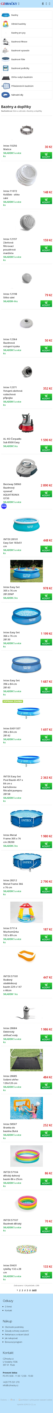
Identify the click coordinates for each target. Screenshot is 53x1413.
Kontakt (8, 1310)
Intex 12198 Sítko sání (10, 295)
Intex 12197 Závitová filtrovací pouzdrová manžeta (10, 246)
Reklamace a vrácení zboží (17, 1334)
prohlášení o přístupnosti (30, 1400)
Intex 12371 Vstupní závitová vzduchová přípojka (12, 392)
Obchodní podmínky (14, 1327)
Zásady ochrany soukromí (17, 1331)
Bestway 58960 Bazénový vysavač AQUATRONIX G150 (12, 491)
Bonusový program (13, 1342)
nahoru (4, 1400)
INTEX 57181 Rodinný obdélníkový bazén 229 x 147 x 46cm (12, 983)
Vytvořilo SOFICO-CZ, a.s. (26, 1404)
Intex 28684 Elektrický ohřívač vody (10, 1032)
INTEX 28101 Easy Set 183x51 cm (12, 543)
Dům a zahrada (19, 111)
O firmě (8, 1306)
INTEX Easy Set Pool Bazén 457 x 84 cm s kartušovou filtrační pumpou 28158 (13, 785)
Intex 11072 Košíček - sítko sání (11, 194)
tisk (14, 1400)
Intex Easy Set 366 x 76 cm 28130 (11, 636)
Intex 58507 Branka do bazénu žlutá (10, 1127)
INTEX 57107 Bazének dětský (12, 1221)
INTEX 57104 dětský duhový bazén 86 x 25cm (12, 1175)
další (34, 1290)
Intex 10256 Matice (10, 147)
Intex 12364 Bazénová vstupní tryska (11, 343)
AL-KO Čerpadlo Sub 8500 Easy (12, 440)
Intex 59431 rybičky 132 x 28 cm (12, 1269)
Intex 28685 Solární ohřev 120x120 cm (10, 1079)
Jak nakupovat (11, 1338)
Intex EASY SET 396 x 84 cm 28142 (12, 732)
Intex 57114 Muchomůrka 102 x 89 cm (11, 932)
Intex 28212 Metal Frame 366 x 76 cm (13, 884)
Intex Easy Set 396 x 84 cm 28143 (11, 684)
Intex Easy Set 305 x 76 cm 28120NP (11, 590)
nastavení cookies (46, 1400)
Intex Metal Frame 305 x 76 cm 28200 (12, 838)
